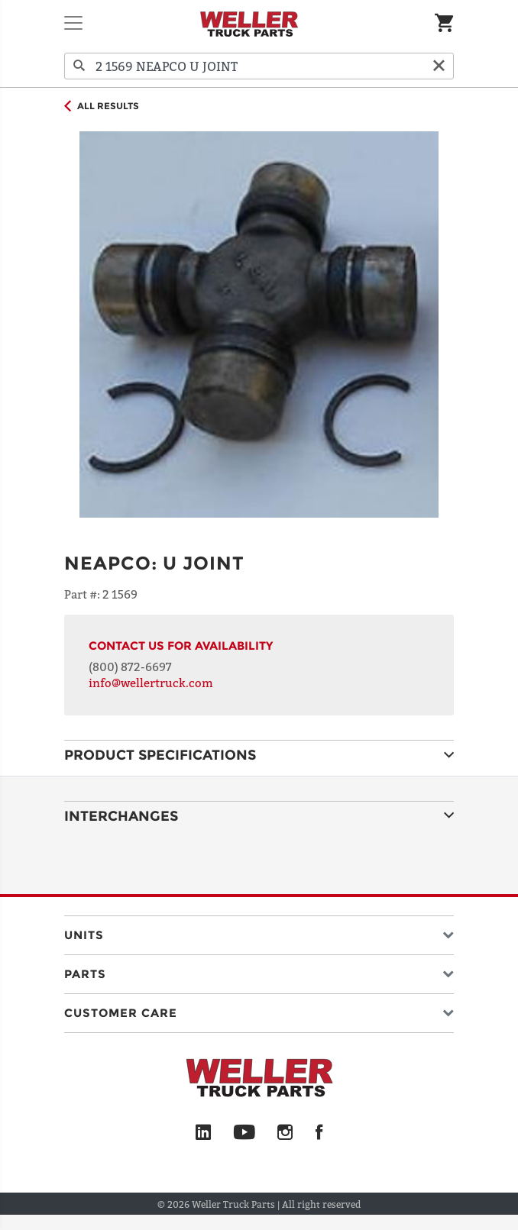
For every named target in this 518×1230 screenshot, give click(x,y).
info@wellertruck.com (151, 682)
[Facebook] (319, 1133)
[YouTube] (244, 1133)
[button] (259, 931)
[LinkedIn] (203, 1133)
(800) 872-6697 (130, 666)
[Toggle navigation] (73, 22)
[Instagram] (285, 1133)
